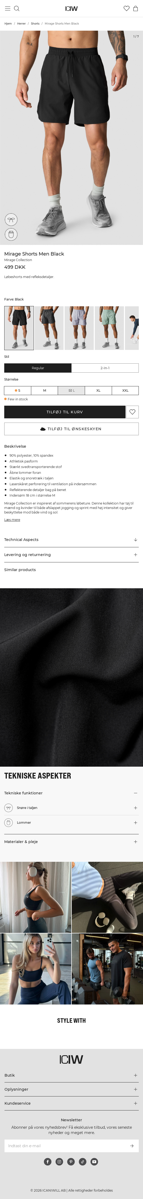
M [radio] (44, 390)
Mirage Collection (18, 260)
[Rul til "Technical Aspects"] (71, 540)
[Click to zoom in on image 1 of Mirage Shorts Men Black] (71, 138)
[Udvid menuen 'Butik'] (72, 1075)
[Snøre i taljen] (11, 219)
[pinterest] (71, 1161)
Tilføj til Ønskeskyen (70, 429)
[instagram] (59, 1161)
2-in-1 (105, 368)
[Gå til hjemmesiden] (71, 8)
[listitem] (19, 328)
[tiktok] (82, 1161)
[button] (71, 554)
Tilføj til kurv (65, 412)
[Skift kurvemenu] (135, 8)
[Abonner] (132, 1146)
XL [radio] (98, 390)
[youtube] (94, 1161)
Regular (38, 368)
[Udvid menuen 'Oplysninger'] (72, 1089)
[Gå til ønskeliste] (126, 8)
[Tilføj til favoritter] (132, 412)
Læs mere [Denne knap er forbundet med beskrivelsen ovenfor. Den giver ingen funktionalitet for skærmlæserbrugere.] (12, 520)
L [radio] (71, 390)
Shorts (35, 23)
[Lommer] (11, 234)
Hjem (8, 23)
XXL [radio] (125, 390)
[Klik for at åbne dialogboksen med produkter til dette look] (35, 897)
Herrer (21, 23)
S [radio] (19, 390)
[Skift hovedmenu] (7, 8)
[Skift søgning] (16, 8)
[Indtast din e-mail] (64, 1146)
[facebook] (47, 1161)
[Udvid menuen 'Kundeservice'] (72, 1103)
